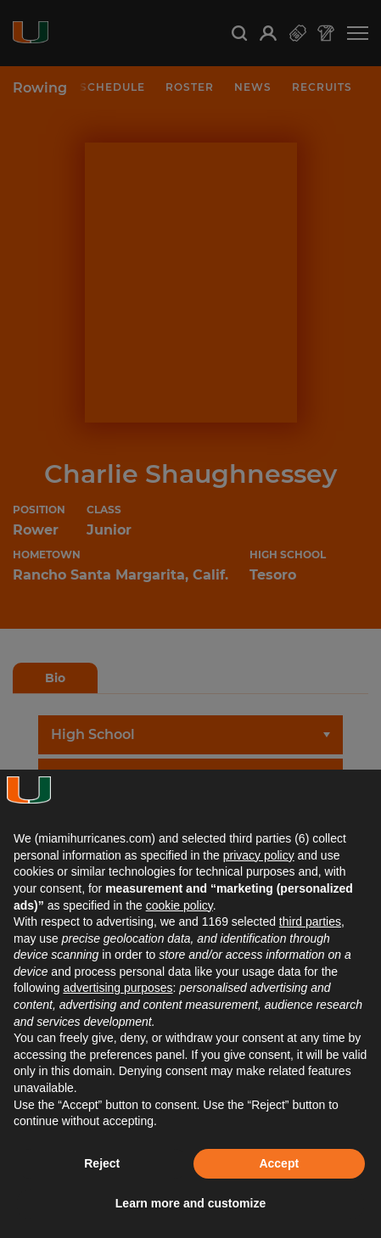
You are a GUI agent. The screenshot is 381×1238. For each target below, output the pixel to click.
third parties (310, 921)
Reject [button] (102, 1163)
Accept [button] (279, 1163)
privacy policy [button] (258, 855)
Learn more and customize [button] (190, 1203)
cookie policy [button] (179, 905)
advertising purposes (117, 987)
